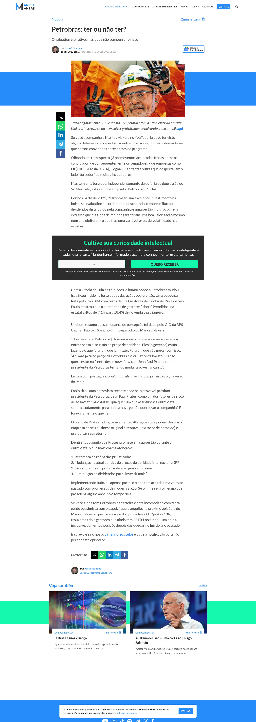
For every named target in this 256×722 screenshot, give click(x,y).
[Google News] (193, 51)
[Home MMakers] (25, 6)
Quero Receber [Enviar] (164, 264)
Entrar (224, 6)
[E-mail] (91, 264)
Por (71, 47)
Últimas (207, 6)
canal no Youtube (119, 534)
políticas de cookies (127, 712)
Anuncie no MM (116, 6)
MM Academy (190, 6)
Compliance (140, 6)
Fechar (185, 711)
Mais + (203, 585)
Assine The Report (164, 6)
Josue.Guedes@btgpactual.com (96, 572)
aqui (179, 128)
